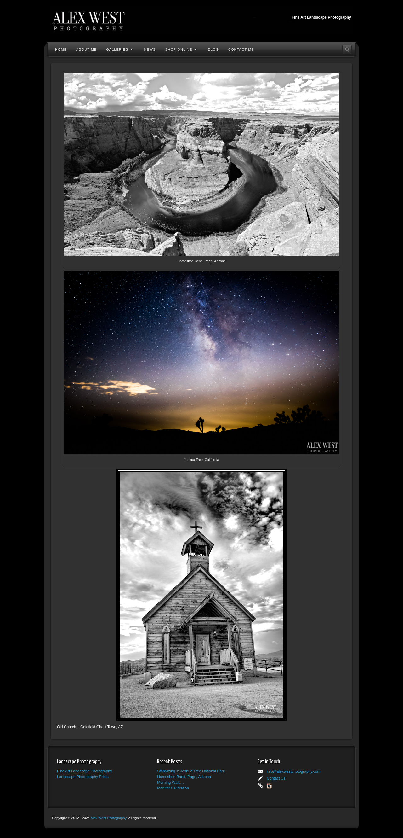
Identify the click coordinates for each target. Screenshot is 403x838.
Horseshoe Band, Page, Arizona (184, 777)
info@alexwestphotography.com (293, 771)
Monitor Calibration (173, 788)
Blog (213, 49)
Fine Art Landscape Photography (84, 771)
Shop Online (181, 49)
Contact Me (241, 49)
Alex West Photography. (109, 818)
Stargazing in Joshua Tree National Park (191, 771)
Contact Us (276, 778)
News (150, 49)
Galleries (119, 49)
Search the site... (347, 49)
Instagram (269, 786)
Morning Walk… (170, 782)
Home (61, 49)
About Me (86, 49)
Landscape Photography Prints (83, 777)
